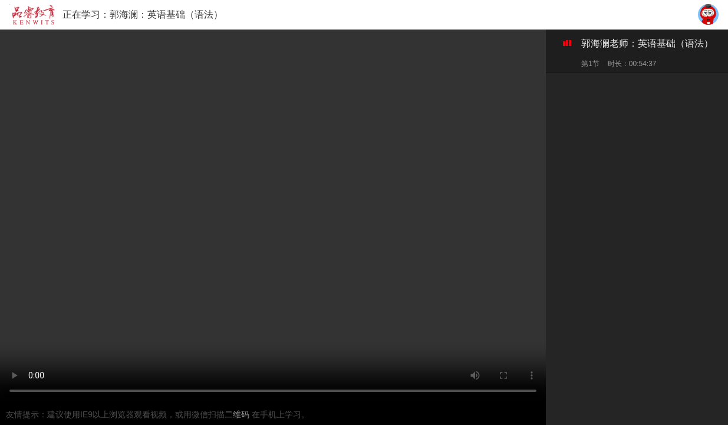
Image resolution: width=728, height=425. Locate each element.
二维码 (238, 414)
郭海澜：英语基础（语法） (166, 14)
